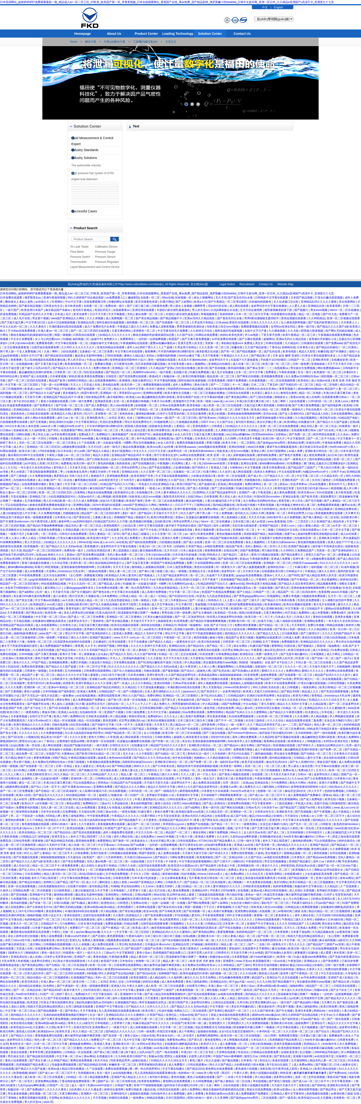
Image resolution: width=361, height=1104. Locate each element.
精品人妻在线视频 (203, 749)
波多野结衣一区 (178, 451)
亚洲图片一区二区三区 (95, 1093)
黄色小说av (144, 952)
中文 (265, 7)
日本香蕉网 (211, 496)
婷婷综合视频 (151, 981)
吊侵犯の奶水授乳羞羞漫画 (173, 310)
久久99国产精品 (58, 1060)
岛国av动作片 (271, 480)
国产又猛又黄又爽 (138, 563)
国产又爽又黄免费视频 (196, 339)
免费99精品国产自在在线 (32, 749)
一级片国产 (12, 310)
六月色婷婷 (219, 753)
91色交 (346, 587)
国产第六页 (115, 699)
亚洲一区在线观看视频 (22, 886)
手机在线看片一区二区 (320, 409)
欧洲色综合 (247, 654)
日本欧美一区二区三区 (68, 372)
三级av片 (104, 803)
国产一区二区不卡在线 (321, 438)
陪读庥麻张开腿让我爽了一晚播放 (139, 612)
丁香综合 (274, 347)
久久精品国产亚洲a (162, 368)
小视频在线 (32, 737)
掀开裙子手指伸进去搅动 (181, 525)
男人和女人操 (41, 434)
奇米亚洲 (339, 952)
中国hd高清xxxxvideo (267, 496)
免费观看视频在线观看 (255, 326)
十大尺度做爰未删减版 (151, 687)
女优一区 (119, 401)
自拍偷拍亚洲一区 (305, 538)
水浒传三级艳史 (156, 388)
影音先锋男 (80, 314)
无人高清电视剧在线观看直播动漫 (45, 359)
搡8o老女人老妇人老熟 (19, 301)
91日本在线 (64, 451)
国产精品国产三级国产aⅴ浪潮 (273, 679)
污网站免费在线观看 (182, 857)
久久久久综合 (275, 720)
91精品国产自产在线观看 (127, 782)
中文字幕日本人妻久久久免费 (277, 849)
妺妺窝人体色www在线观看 (115, 757)
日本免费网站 (110, 596)
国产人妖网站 (184, 301)
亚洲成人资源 (102, 1043)
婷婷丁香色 (242, 409)
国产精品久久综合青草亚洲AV (297, 583)
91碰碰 (66, 339)
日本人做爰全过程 (191, 550)
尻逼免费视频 (8, 314)
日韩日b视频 (62, 903)
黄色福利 (235, 948)
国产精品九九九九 (268, 633)
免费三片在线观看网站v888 (203, 563)
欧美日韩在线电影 (209, 641)
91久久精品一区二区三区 (70, 774)
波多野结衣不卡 (219, 359)
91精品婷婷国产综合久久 (213, 583)
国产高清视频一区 (194, 911)
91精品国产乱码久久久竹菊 (36, 314)
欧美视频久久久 (302, 869)
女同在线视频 (338, 853)
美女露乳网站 (151, 538)
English (278, 7)
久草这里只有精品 (203, 322)
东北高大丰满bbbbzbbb (192, 359)
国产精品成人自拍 (317, 413)
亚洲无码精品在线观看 (111, 347)
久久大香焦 (154, 658)
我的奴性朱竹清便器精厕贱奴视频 (198, 766)
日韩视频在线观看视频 (123, 853)
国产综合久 (188, 670)
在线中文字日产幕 (256, 330)
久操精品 (154, 699)
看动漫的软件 (267, 1006)
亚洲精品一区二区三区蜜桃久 (130, 368)
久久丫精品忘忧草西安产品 (264, 724)
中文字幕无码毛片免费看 (173, 330)
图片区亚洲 (76, 596)
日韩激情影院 (337, 803)
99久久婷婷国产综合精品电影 (86, 297)
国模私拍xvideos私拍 (242, 459)
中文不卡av (148, 579)
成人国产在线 (238, 815)
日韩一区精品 (64, 766)
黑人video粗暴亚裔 (122, 405)
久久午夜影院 (144, 753)
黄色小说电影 (32, 691)
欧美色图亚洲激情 (289, 1048)
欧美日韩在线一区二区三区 (218, 878)
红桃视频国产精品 (82, 977)
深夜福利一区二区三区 (269, 666)
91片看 (80, 704)
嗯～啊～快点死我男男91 (136, 587)
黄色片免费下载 (45, 658)
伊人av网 (80, 451)
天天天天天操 (257, 517)
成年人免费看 (195, 1093)
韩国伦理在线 (137, 716)
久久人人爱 (188, 774)
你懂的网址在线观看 (121, 301)
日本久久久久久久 (158, 1006)
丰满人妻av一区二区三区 (53, 330)
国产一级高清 (244, 990)
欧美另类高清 (30, 981)
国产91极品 (78, 903)
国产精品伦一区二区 (118, 372)
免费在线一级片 (115, 305)
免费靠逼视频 (113, 923)
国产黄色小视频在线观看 (234, 774)
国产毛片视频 (314, 500)
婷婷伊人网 (352, 625)
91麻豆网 (33, 534)
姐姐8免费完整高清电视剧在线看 (318, 534)
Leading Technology (177, 33)
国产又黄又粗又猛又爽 (49, 364)
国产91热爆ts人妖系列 (246, 670)
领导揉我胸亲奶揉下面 (278, 310)
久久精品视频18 (323, 509)
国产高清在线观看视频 (335, 691)
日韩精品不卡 (294, 571)
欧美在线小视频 (335, 799)
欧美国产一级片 (94, 857)
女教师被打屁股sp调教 (50, 608)
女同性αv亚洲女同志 (284, 326)
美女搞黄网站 (347, 301)
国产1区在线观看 (59, 708)
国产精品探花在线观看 (59, 355)
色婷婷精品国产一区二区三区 (42, 919)
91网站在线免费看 (207, 335)
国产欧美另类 (310, 496)
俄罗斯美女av (33, 297)
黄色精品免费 (111, 384)
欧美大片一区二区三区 (25, 923)
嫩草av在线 (349, 505)
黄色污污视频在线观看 (265, 554)
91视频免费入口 (164, 422)
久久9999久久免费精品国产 (297, 550)
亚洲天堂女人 (60, 836)
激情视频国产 (120, 434)
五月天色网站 (208, 977)
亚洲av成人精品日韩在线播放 (269, 890)
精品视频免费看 (327, 583)
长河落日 (257, 393)
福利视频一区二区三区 (140, 322)
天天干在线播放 (138, 641)
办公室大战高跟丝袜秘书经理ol (84, 733)
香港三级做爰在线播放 (36, 563)
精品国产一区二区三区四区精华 (101, 513)
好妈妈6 (179, 546)
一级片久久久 (93, 952)
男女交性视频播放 (278, 430)
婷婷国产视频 (106, 645)
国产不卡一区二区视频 (229, 720)
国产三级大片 (251, 600)
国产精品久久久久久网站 (130, 786)
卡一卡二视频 (240, 384)
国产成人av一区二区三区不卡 (267, 795)
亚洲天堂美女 (77, 869)
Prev (181, 103)
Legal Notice (227, 284)
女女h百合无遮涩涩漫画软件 (236, 1031)
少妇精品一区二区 (189, 770)
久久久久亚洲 (78, 737)
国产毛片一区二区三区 (304, 824)
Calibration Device (106, 246)
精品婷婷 (16, 699)
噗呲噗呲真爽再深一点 (233, 795)
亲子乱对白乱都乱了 (26, 401)
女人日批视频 (152, 733)
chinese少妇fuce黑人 (210, 874)
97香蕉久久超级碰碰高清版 (176, 529)
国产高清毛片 (352, 343)
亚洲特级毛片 (119, 1093)
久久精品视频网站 (306, 417)
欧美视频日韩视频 (138, 401)
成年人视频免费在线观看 (213, 683)
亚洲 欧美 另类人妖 (74, 948)
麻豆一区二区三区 (30, 782)
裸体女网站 (63, 699)
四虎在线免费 (226, 708)
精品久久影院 (307, 351)
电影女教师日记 (142, 380)
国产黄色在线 (82, 517)
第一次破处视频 (263, 587)
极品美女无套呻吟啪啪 (89, 355)
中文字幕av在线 (101, 878)
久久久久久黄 (195, 923)
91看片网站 (167, 301)
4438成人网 (53, 815)
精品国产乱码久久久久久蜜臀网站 (247, 712)
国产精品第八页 (261, 355)
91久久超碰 (213, 1060)
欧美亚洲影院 (139, 977)
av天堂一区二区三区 (345, 525)
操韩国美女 (212, 944)
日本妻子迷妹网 (42, 927)
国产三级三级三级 (138, 305)
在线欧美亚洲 (289, 1052)
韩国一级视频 (63, 335)
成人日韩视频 (290, 687)
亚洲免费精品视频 (46, 1081)
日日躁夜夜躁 (290, 633)
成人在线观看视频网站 (103, 380)
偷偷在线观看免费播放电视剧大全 (50, 505)
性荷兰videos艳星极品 (188, 803)
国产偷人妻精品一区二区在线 (321, 517)
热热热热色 (18, 413)
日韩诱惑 (217, 426)
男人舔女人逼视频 (181, 305)
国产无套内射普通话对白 (323, 322)
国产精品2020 (195, 1068)
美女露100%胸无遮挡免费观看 (32, 596)
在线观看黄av (122, 310)
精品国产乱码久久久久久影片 (333, 674)
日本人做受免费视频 (179, 567)
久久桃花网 (313, 923)
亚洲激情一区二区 (244, 529)
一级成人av (154, 488)
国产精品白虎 (341, 981)
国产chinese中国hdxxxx (243, 733)
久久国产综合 (185, 335)
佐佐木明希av (299, 484)
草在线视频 (260, 1081)
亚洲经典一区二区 (35, 687)
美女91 (186, 741)
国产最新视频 (171, 670)
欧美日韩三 (14, 712)
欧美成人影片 (141, 927)
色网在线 (127, 894)
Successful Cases (84, 211)
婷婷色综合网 (348, 579)
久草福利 (350, 973)
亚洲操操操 (318, 364)
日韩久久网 (257, 513)
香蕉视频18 (91, 546)
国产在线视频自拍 (144, 463)
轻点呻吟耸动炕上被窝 (181, 894)
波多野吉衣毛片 (78, 621)
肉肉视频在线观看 (317, 1093)
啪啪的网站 (297, 985)
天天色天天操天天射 (283, 774)
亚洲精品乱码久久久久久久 (317, 641)
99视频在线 (314, 741)
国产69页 (294, 575)
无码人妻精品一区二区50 (104, 534)
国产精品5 (203, 699)
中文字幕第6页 (296, 438)
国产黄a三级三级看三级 (154, 571)
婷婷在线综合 (347, 840)
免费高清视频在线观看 (191, 442)
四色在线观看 (243, 940)
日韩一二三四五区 (298, 521)
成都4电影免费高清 (25, 633)
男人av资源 (18, 471)
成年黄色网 (208, 724)
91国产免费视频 (279, 579)
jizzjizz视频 (18, 745)
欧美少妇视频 (217, 413)
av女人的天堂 (183, 434)
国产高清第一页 (266, 844)
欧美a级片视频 (246, 505)
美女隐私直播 (87, 579)
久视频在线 (92, 596)
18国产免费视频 (249, 550)
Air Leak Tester (79, 246)
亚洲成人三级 (219, 467)
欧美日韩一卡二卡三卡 (259, 616)
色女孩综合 (284, 695)
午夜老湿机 (265, 492)
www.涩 (48, 1102)
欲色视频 (243, 890)
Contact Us (242, 33)
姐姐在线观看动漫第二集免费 (304, 720)
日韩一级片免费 (335, 965)
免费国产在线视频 (198, 824)
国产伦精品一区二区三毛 (274, 625)
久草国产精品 (194, 546)
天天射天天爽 (33, 397)
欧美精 (348, 405)
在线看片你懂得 (77, 886)
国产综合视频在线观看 (176, 940)
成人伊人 (19, 446)
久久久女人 (171, 716)
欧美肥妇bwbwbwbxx (118, 969)
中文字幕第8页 (328, 927)
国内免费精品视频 (320, 459)
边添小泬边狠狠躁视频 (62, 322)
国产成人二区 (276, 832)
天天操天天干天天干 (166, 513)
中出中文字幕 (73, 301)
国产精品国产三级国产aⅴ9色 (298, 807)
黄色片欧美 (201, 384)
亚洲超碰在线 (43, 969)
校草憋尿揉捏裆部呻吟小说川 (128, 359)
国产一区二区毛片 (22, 1081)
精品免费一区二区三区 (30, 753)
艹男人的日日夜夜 (329, 467)
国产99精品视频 (122, 766)
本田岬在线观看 (146, 907)
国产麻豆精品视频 (30, 305)
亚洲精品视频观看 (179, 650)
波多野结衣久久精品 (326, 774)
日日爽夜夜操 (106, 579)
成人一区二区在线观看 (19, 969)
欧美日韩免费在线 (159, 430)
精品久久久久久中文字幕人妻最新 (78, 674)
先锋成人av (307, 815)
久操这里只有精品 (100, 662)
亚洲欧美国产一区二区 (296, 480)
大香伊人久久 (314, 969)
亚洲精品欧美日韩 (77, 604)
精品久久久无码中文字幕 (129, 388)
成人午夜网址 (187, 1031)
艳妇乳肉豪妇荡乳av (239, 587)
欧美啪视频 (210, 770)
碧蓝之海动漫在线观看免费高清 (225, 388)
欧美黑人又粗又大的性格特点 (260, 509)
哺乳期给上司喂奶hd (276, 786)
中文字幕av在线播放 (48, 600)
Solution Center (210, 33)
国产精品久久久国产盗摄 (45, 393)
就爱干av (290, 534)
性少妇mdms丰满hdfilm (52, 869)
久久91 (12, 467)
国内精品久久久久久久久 (240, 633)
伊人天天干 (315, 791)
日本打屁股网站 (277, 451)
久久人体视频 (95, 318)
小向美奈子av (270, 807)
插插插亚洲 (165, 621)
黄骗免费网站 (226, 666)
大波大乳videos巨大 (39, 720)
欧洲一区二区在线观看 (232, 475)
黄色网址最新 (319, 849)
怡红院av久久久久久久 (343, 786)
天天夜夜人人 (349, 322)
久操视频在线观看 (187, 422)
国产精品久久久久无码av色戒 (64, 546)
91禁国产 (110, 828)
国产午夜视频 (322, 811)
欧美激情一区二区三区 (328, 372)
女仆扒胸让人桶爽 (24, 770)
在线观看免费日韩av (335, 397)
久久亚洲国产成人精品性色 (328, 521)
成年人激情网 (221, 525)
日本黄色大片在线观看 (209, 438)
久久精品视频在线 (218, 757)
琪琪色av (104, 782)
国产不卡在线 (148, 529)
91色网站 (17, 438)
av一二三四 (290, 724)
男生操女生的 (165, 1035)
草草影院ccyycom (130, 393)
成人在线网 (313, 397)
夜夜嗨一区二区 (276, 513)
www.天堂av (243, 961)
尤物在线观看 (152, 670)
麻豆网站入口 (53, 587)
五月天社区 (95, 446)
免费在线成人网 (119, 1019)
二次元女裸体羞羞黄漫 (15, 347)
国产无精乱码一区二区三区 (297, 384)
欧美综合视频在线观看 (297, 604)
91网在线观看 (274, 343)
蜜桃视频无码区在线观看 (159, 778)
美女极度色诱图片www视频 (77, 438)
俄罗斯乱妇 (60, 475)
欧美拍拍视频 (75, 828)
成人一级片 (78, 1085)
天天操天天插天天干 (322, 666)
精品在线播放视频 (134, 446)
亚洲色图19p (166, 438)
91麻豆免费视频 (199, 372)
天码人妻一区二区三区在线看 (313, 662)
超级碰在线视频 (208, 1031)
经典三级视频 (76, 762)
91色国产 (177, 1023)
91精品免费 (131, 923)
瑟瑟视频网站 (54, 1052)
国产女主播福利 (81, 592)
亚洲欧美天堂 (285, 811)
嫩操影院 (133, 297)
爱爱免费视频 (42, 757)
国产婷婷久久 (200, 467)
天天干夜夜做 (88, 1010)
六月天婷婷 (323, 915)
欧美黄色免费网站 (149, 1081)
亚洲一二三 (265, 368)
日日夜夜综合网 (124, 364)
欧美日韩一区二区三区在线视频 (182, 733)
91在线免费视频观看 (242, 716)
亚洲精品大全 (197, 571)
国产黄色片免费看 (290, 455)
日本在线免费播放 (159, 558)
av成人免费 (295, 451)
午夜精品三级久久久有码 (132, 326)
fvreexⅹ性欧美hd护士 (237, 687)
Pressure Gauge (105, 251)
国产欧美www (208, 417)
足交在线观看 (189, 654)
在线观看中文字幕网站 (140, 849)
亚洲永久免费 (170, 538)
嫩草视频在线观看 (86, 480)
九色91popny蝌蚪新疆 (244, 836)
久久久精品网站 (318, 629)
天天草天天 (161, 724)
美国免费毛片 (329, 496)
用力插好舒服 (270, 550)
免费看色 (271, 372)
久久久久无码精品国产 (150, 869)
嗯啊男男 (200, 305)
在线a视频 (189, 936)
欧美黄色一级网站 (231, 766)
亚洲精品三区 (256, 430)
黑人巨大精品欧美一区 (57, 500)
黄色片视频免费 (205, 529)
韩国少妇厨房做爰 (250, 612)
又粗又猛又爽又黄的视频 (259, 405)
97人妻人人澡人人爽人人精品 (18, 538)
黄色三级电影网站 (74, 815)
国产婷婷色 (319, 1085)
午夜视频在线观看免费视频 (335, 335)
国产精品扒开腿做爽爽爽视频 (45, 525)
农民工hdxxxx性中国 (18, 940)
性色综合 (147, 737)
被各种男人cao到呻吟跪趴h (75, 521)
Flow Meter (77, 251)
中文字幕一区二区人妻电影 (131, 650)
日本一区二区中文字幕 (250, 372)
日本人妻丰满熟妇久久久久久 (173, 492)
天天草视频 (100, 1097)
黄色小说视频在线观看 (55, 401)
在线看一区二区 (150, 297)
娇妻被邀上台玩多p (96, 654)
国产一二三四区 (220, 384)
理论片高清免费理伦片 (138, 422)
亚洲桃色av (159, 969)
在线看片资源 (143, 724)
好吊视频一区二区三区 (50, 803)
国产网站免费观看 (199, 903)
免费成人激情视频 (93, 940)
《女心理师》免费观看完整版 (85, 575)
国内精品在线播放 (30, 985)
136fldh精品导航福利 (326, 1052)
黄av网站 (89, 1056)
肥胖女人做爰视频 (175, 1056)
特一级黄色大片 (226, 567)
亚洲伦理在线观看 (143, 310)
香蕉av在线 (297, 397)
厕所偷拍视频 (263, 753)
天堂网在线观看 (226, 1052)
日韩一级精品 (141, 600)
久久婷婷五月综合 (201, 330)
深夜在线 (265, 1068)
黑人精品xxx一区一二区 (185, 724)
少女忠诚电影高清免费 (228, 480)
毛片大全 (128, 753)
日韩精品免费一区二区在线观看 (32, 890)
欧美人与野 (61, 716)
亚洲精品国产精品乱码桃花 (17, 625)
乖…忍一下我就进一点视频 (27, 815)
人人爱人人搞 (297, 305)
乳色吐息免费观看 (111, 422)
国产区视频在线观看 (287, 737)
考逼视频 (200, 604)
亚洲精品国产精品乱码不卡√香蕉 (63, 397)
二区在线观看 (198, 1010)
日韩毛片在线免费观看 (73, 534)
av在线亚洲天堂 (109, 480)
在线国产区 (53, 753)
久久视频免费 (341, 1014)
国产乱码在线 (272, 351)
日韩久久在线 (128, 865)
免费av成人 (290, 770)
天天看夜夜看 (15, 612)
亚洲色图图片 (201, 426)
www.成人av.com (224, 401)
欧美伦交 (62, 940)
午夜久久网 (241, 1073)
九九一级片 (145, 749)
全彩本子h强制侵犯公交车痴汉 (24, 587)
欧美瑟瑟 (33, 1002)
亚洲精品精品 (22, 409)
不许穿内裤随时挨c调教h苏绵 (176, 351)
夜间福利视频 (236, 368)
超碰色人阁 (204, 670)
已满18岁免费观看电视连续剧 (244, 604)
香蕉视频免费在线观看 (329, 513)
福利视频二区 (81, 339)
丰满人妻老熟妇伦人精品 (150, 799)
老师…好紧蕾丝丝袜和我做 (278, 969)
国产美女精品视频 (147, 318)
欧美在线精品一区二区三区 (36, 832)
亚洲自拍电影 (237, 446)
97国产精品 (39, 662)
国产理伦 (53, 430)
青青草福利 (73, 608)
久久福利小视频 (115, 849)
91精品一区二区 (169, 654)
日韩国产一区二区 (299, 359)
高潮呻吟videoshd (144, 372)
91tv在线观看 (325, 492)
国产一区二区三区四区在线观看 (90, 330)
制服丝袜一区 (172, 376)
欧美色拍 (303, 380)
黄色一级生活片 (205, 778)
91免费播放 (294, 463)
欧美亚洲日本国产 (32, 310)
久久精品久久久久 (121, 799)
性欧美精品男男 (96, 397)
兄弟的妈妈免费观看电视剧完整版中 (65, 1014)
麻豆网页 (6, 480)
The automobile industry (86, 165)
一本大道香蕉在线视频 (258, 882)
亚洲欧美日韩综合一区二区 (322, 451)
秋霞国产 (174, 339)
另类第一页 (212, 343)
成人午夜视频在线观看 (269, 749)
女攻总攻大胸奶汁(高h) (338, 720)
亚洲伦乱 (172, 1014)
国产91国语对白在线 (182, 596)
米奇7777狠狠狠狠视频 (148, 1085)
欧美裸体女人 (296, 741)
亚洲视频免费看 (59, 662)
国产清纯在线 (329, 1027)
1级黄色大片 (16, 952)
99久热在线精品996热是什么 (107, 563)
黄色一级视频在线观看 (162, 359)
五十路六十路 (184, 836)
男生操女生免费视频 (303, 368)
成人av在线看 (349, 534)
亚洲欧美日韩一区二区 (242, 621)
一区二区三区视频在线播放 (209, 393)
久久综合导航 (60, 563)
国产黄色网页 (331, 961)
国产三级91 (244, 965)
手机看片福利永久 (302, 903)
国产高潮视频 (303, 811)
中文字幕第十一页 (348, 438)
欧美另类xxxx (306, 492)
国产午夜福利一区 (68, 985)
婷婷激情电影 (79, 1019)
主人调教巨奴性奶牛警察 (230, 430)
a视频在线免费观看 (39, 509)
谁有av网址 (347, 878)
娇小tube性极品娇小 (263, 956)
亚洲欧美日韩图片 (330, 538)
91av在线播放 (318, 484)
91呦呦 (53, 438)
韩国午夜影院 (147, 853)
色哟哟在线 (288, 347)
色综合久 (265, 1060)
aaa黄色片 (143, 608)
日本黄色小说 (305, 347)
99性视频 (123, 645)
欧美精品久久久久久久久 (75, 1097)
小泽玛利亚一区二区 (320, 401)
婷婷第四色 (287, 865)
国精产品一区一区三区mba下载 (337, 865)
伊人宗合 (298, 500)
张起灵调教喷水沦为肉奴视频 (18, 529)
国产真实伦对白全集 (240, 297)
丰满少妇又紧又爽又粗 (337, 393)
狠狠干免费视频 (237, 380)
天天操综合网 (87, 811)
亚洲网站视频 (81, 505)
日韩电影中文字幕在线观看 (272, 297)
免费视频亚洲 (290, 641)
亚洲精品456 (200, 890)
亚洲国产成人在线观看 (34, 376)
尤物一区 (68, 932)
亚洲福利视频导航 (134, 658)
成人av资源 (258, 521)
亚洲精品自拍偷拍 (219, 364)
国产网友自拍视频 (248, 376)
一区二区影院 (247, 442)
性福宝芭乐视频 (274, 894)
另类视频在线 (86, 1073)
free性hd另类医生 (27, 994)
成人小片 (92, 882)
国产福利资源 (142, 969)
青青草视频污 (287, 388)
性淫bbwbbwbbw (263, 434)
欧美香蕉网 (334, 305)
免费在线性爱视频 (245, 625)
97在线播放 (69, 388)
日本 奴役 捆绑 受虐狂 (286, 355)
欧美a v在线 (24, 795)
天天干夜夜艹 (210, 579)
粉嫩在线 (237, 347)
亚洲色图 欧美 (96, 417)
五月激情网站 (299, 1060)
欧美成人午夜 (227, 865)
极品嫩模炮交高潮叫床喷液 (36, 372)
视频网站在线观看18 (269, 637)
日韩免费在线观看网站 (98, 670)
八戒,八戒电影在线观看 (288, 621)
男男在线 (167, 612)
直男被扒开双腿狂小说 (323, 339)
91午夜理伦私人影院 (44, 521)
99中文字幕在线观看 (151, 525)
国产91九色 (330, 314)
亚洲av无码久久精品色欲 (199, 318)
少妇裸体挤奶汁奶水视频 (249, 1064)
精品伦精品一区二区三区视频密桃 (330, 911)
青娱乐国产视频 (206, 558)
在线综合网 (313, 442)
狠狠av (284, 965)
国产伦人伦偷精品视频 (104, 604)
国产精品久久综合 (22, 1035)
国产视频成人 (147, 575)
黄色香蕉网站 (54, 911)
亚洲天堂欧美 (99, 853)
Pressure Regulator (107, 262)
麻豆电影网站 (116, 397)
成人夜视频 (145, 1048)
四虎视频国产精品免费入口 (237, 579)
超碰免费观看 (269, 674)
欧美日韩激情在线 (299, 650)
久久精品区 (129, 687)
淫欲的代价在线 (218, 305)
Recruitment (246, 284)
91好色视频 (188, 874)
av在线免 (122, 542)
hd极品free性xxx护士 (71, 426)
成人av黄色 (60, 596)
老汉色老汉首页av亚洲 (313, 446)
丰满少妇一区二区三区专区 (156, 546)
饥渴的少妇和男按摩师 (261, 695)
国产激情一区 (121, 840)
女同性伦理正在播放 (268, 708)
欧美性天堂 (63, 1031)
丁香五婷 (273, 384)
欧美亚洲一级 (53, 612)
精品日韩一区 (212, 1019)
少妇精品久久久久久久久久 (114, 335)
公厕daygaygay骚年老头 (79, 587)
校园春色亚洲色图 (160, 426)
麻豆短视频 (279, 948)
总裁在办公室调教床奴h (331, 463)
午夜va (91, 359)
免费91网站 (293, 670)
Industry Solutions (84, 158)
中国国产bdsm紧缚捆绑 (228, 1056)
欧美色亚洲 (236, 335)
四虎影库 (68, 683)
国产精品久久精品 (98, 451)
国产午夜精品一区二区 (145, 409)
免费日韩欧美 (102, 368)
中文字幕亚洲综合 (87, 422)
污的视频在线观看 (100, 509)
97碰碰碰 (197, 944)
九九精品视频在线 (161, 509)
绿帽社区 (238, 861)
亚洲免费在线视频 (238, 803)
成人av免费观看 (34, 571)
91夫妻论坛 (312, 712)
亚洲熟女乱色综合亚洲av (262, 388)
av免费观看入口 (116, 297)
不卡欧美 (114, 471)
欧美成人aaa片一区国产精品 (42, 388)
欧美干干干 (64, 1027)
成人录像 (43, 480)
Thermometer (78, 262)
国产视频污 (301, 310)
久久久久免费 (13, 687)
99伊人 (181, 786)
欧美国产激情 (134, 500)
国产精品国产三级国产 (302, 467)
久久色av (343, 434)
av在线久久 (42, 301)
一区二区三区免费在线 (291, 728)
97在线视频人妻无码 (188, 915)
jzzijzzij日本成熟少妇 (270, 459)
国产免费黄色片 (44, 405)
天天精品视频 (22, 621)
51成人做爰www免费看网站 (310, 956)
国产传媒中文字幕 (103, 724)
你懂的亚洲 (284, 405)
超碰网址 (268, 339)
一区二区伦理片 (185, 1035)
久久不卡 (91, 645)
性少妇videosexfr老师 (212, 463)
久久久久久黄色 (57, 1089)
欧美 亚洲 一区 (216, 455)
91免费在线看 (339, 650)
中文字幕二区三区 (308, 475)
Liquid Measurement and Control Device (94, 267)
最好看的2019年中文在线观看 (26, 455)
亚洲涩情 (275, 820)
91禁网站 (57, 301)
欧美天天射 (229, 442)
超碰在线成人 (140, 1060)
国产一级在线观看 (325, 733)
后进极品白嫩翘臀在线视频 (203, 517)
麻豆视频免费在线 (151, 550)
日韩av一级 (161, 417)
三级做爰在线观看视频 (210, 894)
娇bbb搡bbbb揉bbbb (310, 388)
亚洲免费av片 (101, 1027)
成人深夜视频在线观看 (241, 455)
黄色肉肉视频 (106, 463)
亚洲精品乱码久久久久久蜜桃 (319, 301)
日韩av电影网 (143, 894)
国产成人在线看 (193, 542)
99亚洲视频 (51, 567)
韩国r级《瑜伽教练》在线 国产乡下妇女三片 (205, 625)
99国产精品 (59, 757)
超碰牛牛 (96, 339)
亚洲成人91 (118, 985)
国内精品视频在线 (224, 505)
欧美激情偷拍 (273, 604)
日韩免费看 (82, 853)
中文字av (326, 1014)
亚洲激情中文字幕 (184, 401)
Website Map (285, 284)
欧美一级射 (204, 401)
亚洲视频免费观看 (272, 376)
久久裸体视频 (277, 330)
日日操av (6, 430)
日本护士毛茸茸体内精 (171, 413)
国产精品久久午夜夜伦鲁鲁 (279, 600)
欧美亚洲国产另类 (142, 475)
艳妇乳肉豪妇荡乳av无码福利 (94, 1002)
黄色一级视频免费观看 (95, 985)
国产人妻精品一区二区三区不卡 (53, 853)
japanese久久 (191, 691)
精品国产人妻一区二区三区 (341, 388)
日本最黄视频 (58, 376)
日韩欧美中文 (60, 679)
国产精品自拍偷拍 (327, 347)
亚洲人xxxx (342, 401)
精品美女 (46, 737)
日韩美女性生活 (53, 305)
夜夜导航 (284, 500)
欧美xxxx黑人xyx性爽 (160, 446)
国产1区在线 (326, 430)
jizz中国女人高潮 (35, 463)
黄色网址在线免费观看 (340, 670)
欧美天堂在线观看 (253, 762)
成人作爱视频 (320, 612)
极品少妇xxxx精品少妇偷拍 (266, 815)
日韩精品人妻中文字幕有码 (288, 1093)
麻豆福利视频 (194, 500)
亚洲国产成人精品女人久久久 (129, 1077)
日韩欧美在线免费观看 (257, 886)
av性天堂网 (342, 1048)
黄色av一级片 (254, 894)
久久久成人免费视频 (86, 500)
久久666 (120, 1056)
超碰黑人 (179, 737)
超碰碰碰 (175, 712)
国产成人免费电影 (97, 405)
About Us (114, 33)
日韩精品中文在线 (287, 529)
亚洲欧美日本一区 (209, 936)
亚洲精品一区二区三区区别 (44, 446)
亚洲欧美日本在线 (174, 488)
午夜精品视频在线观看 (82, 757)
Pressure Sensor (105, 256)
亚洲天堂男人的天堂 (190, 343)
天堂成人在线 (92, 384)
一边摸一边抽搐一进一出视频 (167, 903)
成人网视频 (104, 496)
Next (202, 103)
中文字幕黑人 (185, 778)
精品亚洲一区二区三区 (221, 376)
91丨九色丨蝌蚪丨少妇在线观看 (58, 351)
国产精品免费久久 (292, 554)
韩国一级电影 (298, 629)
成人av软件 (232, 728)
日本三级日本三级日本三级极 (196, 720)
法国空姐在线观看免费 (45, 347)
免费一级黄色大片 (267, 654)
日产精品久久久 (135, 1006)
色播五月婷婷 (98, 471)
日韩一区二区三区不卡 (331, 815)
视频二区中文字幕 (238, 828)
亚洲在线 (78, 849)
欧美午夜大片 (72, 990)
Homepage (82, 33)
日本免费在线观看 (11, 297)
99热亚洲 (74, 376)
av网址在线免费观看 (193, 455)
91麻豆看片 (301, 567)
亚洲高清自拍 (19, 956)
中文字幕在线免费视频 (75, 878)
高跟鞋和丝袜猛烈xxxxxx (137, 762)
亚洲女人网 (258, 451)
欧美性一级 (284, 956)
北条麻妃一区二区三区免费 (96, 351)
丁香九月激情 (157, 650)
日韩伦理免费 (22, 840)
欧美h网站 (290, 422)
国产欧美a (281, 629)
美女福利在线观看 (334, 757)
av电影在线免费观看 (277, 857)
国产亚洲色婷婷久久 (345, 550)
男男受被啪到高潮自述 (191, 326)
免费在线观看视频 (116, 1068)
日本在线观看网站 (342, 413)
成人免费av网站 (235, 874)
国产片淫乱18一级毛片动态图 (40, 695)
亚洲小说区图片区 (327, 878)
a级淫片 (343, 940)
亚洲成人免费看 (281, 558)
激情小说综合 (163, 803)
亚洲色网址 (112, 894)
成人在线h (87, 865)
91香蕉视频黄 (217, 380)
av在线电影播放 (86, 695)
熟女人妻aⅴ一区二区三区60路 (18, 492)
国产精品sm (231, 745)
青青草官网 (36, 1052)
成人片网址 (333, 654)
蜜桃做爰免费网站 (81, 1043)
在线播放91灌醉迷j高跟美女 (49, 621)
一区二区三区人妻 (275, 766)
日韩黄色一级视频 (35, 670)
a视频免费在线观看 (74, 446)
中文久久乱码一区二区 (14, 326)
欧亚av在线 (150, 911)
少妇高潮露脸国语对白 (62, 496)
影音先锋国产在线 (188, 397)
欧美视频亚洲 (261, 961)
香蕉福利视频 (215, 587)
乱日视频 (306, 1052)
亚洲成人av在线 (68, 712)
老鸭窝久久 (111, 339)
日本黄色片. (298, 857)
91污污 (89, 413)
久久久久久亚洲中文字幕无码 (149, 645)
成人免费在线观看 (35, 629)
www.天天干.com (124, 637)
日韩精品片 (187, 538)
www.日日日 (268, 728)
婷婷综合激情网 (114, 1089)
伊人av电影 (252, 335)
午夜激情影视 (164, 579)
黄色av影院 (73, 803)
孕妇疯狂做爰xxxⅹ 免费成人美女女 (242, 343)
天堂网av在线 (139, 903)
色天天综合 (245, 496)
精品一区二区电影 (309, 314)
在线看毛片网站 (196, 985)
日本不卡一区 (43, 828)
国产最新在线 (345, 1002)
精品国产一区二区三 (178, 832)
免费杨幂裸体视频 (328, 505)
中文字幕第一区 (295, 608)
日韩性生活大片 (120, 745)
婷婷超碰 (44, 836)
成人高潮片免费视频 (154, 592)
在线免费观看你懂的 (34, 484)
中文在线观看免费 (290, 471)
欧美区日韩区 (68, 770)
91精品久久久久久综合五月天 (236, 417)
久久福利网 (175, 977)
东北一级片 (305, 372)
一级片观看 (164, 372)
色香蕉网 (214, 571)
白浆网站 (80, 492)
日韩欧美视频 (47, 538)
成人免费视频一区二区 (120, 318)
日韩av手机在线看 (184, 683)
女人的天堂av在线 (255, 832)
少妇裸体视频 (181, 467)
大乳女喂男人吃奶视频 (15, 961)
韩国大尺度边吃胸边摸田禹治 (305, 936)
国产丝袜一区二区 (323, 658)
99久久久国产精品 (134, 695)
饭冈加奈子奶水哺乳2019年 (17, 554)
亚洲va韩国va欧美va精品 (100, 907)
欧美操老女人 (140, 840)
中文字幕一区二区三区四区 (22, 384)
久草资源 (112, 737)
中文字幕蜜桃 (116, 314)
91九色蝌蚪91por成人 (182, 583)
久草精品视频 (71, 529)
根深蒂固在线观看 (324, 434)
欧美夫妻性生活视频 (177, 393)
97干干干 (59, 828)
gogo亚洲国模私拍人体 (43, 579)
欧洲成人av (133, 397)
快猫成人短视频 (122, 807)
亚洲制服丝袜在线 (270, 836)
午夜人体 (342, 430)
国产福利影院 (67, 691)
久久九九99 (264, 981)
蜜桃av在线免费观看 (338, 608)
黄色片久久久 (22, 662)
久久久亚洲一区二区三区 (214, 347)
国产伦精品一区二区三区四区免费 (187, 869)
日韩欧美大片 (174, 882)
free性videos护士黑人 (343, 446)
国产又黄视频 (38, 422)
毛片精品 (10, 757)
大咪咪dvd (236, 467)
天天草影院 (298, 625)
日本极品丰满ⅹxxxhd (158, 944)
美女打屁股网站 (122, 451)
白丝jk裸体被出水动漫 (225, 310)
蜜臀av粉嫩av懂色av (163, 343)
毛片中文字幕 (132, 1039)
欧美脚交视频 (78, 679)
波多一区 (301, 1077)
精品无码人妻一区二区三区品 (319, 426)
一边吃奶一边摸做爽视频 (151, 339)
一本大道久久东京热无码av (35, 467)
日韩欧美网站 (163, 737)
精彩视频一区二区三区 (335, 376)
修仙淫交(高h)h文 (275, 650)
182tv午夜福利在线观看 (107, 505)
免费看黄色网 (44, 343)
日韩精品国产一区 (110, 691)
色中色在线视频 (147, 438)
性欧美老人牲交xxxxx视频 (223, 326)
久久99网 (231, 438)
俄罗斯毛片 (61, 927)
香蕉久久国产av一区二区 (321, 554)
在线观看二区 (260, 774)
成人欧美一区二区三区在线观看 (222, 405)
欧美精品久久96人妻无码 (67, 413)
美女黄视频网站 (289, 799)
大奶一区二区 (160, 600)
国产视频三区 (324, 1064)
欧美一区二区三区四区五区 (56, 492)
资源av (179, 517)
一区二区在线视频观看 (282, 380)
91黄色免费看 (206, 534)
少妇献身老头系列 (76, 471)
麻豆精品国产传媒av (58, 310)
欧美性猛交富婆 (285, 488)
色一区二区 (77, 417)
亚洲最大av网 (98, 679)
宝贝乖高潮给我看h (60, 409)
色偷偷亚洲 (20, 430)
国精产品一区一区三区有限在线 (117, 1081)
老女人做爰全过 (85, 766)
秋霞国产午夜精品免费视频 (168, 563)
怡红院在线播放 (186, 368)
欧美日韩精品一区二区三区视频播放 (258, 770)
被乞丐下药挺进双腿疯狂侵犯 (204, 633)
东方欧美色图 (73, 305)
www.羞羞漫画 (276, 521)
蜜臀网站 (276, 645)
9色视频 (92, 973)
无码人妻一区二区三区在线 (57, 807)
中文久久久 (140, 451)
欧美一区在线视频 (135, 699)
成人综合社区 (22, 865)
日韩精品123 (28, 836)
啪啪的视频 (34, 915)
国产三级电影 (19, 475)
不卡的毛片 (128, 480)
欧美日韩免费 (329, 1006)
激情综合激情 (288, 393)
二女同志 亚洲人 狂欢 (119, 417)
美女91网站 (324, 807)
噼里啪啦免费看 (267, 455)
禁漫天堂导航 (65, 658)
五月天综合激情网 (251, 310)
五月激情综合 (149, 770)
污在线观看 (7, 1068)
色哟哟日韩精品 (77, 380)
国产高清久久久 (219, 853)
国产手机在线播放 (160, 467)
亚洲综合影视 (249, 463)
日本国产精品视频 (302, 297)
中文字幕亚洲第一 (263, 803)
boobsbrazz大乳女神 (71, 571)
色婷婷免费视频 (334, 791)
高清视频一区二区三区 (160, 728)
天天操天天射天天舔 (156, 782)
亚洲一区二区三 (343, 459)
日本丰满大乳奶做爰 (185, 554)
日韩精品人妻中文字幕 (308, 757)
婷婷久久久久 (56, 554)
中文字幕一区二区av (69, 1056)
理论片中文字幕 (75, 633)
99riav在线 (85, 542)
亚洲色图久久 (217, 1023)
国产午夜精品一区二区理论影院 (227, 301)
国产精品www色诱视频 (321, 857)
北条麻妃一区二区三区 (187, 471)
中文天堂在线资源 (169, 815)
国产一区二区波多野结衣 (190, 616)
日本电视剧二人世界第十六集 (129, 890)
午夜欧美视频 (287, 372)
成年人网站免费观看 (245, 737)
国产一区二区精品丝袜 (229, 857)
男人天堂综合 (33, 542)
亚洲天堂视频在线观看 (288, 1043)
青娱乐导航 (49, 712)
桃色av (284, 484)
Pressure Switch (80, 256)
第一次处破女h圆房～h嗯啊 (114, 442)
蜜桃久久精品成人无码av (139, 355)
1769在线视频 (114, 355)
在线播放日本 (306, 422)
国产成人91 (255, 475)
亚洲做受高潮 (103, 401)
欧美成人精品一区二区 (265, 409)
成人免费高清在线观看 (206, 650)
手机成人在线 (303, 803)
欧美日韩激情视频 (194, 376)
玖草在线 (327, 712)
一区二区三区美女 (65, 442)
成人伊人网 (350, 488)
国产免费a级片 (36, 1089)
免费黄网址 (127, 339)
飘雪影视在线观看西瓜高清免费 (30, 932)
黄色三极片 (56, 484)
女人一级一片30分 (35, 438)
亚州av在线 (270, 413)
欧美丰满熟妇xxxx (49, 459)
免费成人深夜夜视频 (162, 326)
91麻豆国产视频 (260, 645)
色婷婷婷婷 (227, 314)
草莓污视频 (213, 442)
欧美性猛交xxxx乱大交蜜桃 (27, 1027)
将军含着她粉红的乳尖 (153, 1002)
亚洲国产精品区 (269, 525)
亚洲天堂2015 (128, 749)
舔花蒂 (284, 973)
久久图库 (119, 915)
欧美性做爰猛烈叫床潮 (194, 973)
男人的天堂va (201, 310)
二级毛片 (244, 554)
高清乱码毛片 (103, 310)
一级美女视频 (128, 811)
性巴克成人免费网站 (297, 612)
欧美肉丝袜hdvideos (202, 451)
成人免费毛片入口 (250, 786)
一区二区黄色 (348, 347)
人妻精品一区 (182, 426)
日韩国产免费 (123, 1085)
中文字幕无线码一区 (105, 994)
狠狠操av (203, 538)
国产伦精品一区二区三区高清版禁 (56, 791)
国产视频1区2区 (89, 770)
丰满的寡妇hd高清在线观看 (66, 326)
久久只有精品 (35, 820)
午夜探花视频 (263, 778)
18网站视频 (23, 434)
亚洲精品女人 (312, 961)
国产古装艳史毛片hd (40, 907)
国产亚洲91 (216, 1010)
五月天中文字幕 (157, 712)
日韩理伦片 (222, 952)
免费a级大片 (87, 434)
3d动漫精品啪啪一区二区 (104, 467)
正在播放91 (100, 641)
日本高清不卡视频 (249, 438)
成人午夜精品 (321, 650)
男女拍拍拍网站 (108, 728)
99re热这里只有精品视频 (261, 583)
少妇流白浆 (129, 525)
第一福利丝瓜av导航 (227, 762)
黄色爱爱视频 (115, 936)
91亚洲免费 (181, 621)
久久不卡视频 (8, 869)
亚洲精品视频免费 (207, 629)
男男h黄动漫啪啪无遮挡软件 (262, 318)
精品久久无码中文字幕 (149, 633)
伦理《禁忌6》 (232, 782)
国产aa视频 (137, 844)
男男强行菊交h (303, 679)
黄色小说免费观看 (52, 936)
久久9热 (51, 1027)
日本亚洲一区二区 (233, 923)
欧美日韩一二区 (131, 384)
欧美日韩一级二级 (203, 940)
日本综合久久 (259, 1039)
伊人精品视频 (192, 662)
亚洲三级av (183, 749)
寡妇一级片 (129, 513)
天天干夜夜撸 (210, 355)
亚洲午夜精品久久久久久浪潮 (94, 683)
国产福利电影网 (332, 405)
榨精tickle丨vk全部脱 (327, 1010)
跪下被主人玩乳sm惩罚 (36, 368)
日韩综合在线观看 (238, 393)
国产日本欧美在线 (163, 766)
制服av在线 (321, 990)
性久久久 (40, 998)
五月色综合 (39, 409)
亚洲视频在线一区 (248, 865)
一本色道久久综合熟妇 (225, 699)
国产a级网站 (27, 592)
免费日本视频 (316, 625)
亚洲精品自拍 (316, 305)
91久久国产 (187, 513)
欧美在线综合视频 (22, 1023)
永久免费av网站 (209, 509)
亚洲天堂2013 (36, 683)
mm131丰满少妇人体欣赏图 (22, 426)
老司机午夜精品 (83, 310)
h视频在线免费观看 (314, 596)
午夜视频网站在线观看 (134, 343)
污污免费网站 (279, 782)
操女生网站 (240, 645)
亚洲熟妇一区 (108, 393)
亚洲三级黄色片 (190, 948)
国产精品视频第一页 (249, 351)
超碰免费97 (302, 1023)
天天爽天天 (352, 513)
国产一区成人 (198, 600)
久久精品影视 (318, 704)
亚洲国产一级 (247, 492)
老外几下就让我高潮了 (84, 836)
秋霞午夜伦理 (90, 393)
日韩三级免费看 (136, 712)
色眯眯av (200, 757)
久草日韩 (121, 944)
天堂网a (51, 571)
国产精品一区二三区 (219, 645)
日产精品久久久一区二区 (279, 475)
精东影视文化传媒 (207, 351)
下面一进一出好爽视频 (55, 384)
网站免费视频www (329, 368)
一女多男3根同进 (231, 691)
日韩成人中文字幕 (40, 898)
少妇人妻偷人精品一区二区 (314, 525)
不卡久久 (136, 874)
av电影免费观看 (214, 546)
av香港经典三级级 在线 (292, 911)
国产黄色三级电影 (280, 1081)
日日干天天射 (98, 314)
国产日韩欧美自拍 (98, 459)
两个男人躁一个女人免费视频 (18, 351)
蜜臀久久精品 (82, 409)
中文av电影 (250, 704)
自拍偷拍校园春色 (260, 301)
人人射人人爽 (207, 666)
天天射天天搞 (78, 467)
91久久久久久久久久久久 (336, 563)
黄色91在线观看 (239, 322)
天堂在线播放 (19, 496)
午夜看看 (257, 650)
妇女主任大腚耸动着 (233, 629)
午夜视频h (163, 463)
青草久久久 (75, 1023)
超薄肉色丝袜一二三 (280, 567)
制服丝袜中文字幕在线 (104, 343)
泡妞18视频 (275, 534)
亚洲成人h (104, 807)
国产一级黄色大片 (296, 459)
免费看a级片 (339, 612)
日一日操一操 (168, 770)
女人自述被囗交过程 (286, 301)
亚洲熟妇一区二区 (241, 811)
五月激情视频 (33, 500)
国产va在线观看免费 (254, 1019)
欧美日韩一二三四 (84, 981)
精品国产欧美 (57, 380)
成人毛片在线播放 (222, 372)
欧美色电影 (290, 351)
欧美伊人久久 (209, 1043)
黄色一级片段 (306, 326)
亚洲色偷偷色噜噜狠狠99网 (244, 413)
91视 (202, 554)
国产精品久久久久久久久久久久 (72, 368)
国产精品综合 (196, 645)
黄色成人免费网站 (348, 737)
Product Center (146, 33)
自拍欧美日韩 (349, 517)
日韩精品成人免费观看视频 (302, 907)
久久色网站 (138, 558)
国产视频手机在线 (38, 704)
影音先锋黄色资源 (146, 301)
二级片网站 (34, 944)
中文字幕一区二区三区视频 (210, 459)
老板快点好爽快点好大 (330, 745)
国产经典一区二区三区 (70, 405)
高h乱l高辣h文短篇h (61, 422)
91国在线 (290, 645)
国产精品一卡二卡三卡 (225, 824)
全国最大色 (180, 372)
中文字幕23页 (184, 604)
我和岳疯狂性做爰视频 (110, 322)
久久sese (297, 778)
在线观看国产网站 (72, 430)
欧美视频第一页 (34, 546)
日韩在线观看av (310, 529)
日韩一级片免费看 (81, 401)
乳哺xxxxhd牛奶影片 (78, 936)
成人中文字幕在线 (162, 604)
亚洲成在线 (262, 782)
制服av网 (102, 359)
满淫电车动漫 (328, 417)
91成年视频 (348, 567)
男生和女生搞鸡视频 (200, 480)
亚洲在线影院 (82, 749)
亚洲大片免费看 (329, 782)
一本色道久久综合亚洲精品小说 (155, 484)
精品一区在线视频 (65, 720)
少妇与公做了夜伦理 (164, 898)
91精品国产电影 (348, 417)
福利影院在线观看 (11, 546)
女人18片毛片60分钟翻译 (28, 911)
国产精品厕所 (208, 865)
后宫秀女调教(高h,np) (236, 650)
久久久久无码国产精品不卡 (339, 633)
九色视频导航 (19, 898)
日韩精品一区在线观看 (78, 1052)
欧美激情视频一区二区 (79, 364)
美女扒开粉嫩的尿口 (244, 1006)
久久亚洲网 (301, 716)
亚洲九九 (74, 940)
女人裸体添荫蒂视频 (293, 322)
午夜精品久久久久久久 (235, 355)
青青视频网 (224, 907)
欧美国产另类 (109, 961)
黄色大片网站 (97, 737)
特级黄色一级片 (349, 426)
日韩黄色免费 (160, 305)
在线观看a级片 (293, 874)
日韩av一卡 (323, 836)
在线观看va (281, 368)
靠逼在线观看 (19, 1052)
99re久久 (118, 509)
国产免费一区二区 (300, 434)
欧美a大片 (200, 301)
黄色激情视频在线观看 (312, 542)
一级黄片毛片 (16, 534)
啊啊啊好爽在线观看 (260, 629)
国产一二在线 (256, 944)
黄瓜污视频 (247, 637)
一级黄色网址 (309, 687)
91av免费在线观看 (193, 712)
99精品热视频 (335, 625)
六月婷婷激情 (113, 857)
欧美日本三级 (27, 451)
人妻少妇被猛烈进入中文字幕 (223, 500)
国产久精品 (244, 592)
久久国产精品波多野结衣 (221, 492)
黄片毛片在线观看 (324, 604)
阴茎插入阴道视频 (312, 330)
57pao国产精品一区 (328, 903)
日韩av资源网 (12, 558)
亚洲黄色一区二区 (144, 330)
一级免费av (67, 695)
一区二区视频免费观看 (101, 869)
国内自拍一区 (116, 704)
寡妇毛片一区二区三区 (275, 903)
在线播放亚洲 (340, 359)
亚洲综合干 (273, 977)
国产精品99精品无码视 (96, 608)
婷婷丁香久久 (148, 347)
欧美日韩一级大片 (274, 438)
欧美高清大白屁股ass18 (183, 865)
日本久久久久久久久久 (265, 322)
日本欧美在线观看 (38, 413)
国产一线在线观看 (183, 558)
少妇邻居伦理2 (92, 990)
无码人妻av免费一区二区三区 (145, 314)
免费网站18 (77, 716)
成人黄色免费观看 (314, 455)
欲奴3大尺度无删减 (112, 500)
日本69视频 (26, 654)
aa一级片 (190, 534)
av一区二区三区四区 (78, 455)
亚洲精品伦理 (86, 322)
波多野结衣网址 (41, 961)
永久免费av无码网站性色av (302, 376)
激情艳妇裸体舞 (146, 413)
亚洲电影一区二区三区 (277, 563)
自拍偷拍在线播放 (24, 480)
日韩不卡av (207, 422)
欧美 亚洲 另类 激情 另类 (205, 961)
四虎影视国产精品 (255, 534)
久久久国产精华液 (145, 654)
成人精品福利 (158, 977)
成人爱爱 (326, 952)
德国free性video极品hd (266, 1014)
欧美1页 (203, 368)
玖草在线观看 (117, 641)
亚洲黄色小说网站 (73, 459)
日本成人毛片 (63, 314)
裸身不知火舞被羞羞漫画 (282, 446)
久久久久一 (108, 932)
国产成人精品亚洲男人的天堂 (319, 575)
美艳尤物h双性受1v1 (40, 774)
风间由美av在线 (306, 865)
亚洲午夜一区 (301, 558)
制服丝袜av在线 (220, 956)
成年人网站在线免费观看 (39, 417)
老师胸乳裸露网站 (208, 1035)
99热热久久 (214, 554)
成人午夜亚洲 (188, 666)
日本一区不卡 (125, 724)
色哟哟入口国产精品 (132, 728)
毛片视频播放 (310, 1027)
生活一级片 (97, 1014)
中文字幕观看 (253, 467)
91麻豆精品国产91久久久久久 (254, 488)
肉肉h (223, 335)
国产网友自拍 (34, 612)
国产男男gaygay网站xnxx (249, 596)
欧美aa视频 (54, 683)
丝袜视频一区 (183, 297)
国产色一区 (228, 351)
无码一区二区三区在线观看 (36, 442)
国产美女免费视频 (73, 861)
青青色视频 (100, 956)
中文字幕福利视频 (165, 380)
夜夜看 (79, 645)
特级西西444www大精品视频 (186, 388)
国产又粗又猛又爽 (12, 322)
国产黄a (252, 368)
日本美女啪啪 (136, 674)
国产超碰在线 (207, 484)
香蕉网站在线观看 (275, 741)
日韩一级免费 (301, 364)
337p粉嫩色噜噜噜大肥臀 (234, 977)
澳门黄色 (308, 463)
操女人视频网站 (204, 297)
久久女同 (225, 471)
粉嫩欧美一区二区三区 (123, 1064)
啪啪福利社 (32, 952)
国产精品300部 (290, 691)
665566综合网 (9, 376)
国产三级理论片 (231, 509)
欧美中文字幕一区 (71, 654)
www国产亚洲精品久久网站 (68, 318)
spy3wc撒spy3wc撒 (88, 932)
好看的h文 (350, 372)
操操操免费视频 (163, 434)
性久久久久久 (297, 944)
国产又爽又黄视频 (46, 654)
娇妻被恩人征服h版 (306, 952)
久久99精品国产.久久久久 (103, 774)
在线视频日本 (145, 492)
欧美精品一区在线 (226, 612)
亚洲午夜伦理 (155, 674)
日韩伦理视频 (336, 683)
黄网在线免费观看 (81, 1060)
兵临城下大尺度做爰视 (244, 359)
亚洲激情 (125, 380)
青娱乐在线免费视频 (100, 492)
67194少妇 (205, 840)
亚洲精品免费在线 (346, 509)
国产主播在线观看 (250, 339)
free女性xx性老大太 (243, 791)
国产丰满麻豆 (338, 351)
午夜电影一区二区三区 (178, 637)
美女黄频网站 (329, 579)
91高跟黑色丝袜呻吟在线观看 (72, 641)
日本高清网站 (33, 874)
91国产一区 (60, 737)
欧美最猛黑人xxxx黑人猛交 (47, 604)
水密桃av (281, 434)
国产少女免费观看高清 (318, 778)
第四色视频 (201, 637)
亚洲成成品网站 (208, 674)
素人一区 (191, 463)
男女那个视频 (40, 318)
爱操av (268, 575)
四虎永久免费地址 (265, 471)
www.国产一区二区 (51, 633)
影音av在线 (223, 529)
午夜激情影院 (254, 861)
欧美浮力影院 (128, 604)
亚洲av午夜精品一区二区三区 (66, 687)
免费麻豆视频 (103, 364)
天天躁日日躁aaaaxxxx (281, 542)
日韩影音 (111, 376)
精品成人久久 (310, 691)
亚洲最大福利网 (184, 629)
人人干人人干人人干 (139, 704)
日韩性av (240, 799)
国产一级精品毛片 (166, 791)
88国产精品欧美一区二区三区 (123, 733)
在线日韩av (195, 496)
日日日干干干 (183, 505)
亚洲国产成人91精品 (341, 977)
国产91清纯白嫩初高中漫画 (155, 662)
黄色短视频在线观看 (294, 318)
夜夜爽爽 (151, 351)
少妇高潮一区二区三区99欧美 (274, 716)
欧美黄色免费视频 (92, 376)
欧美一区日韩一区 (341, 629)
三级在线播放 (285, 803)
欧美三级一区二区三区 (276, 364)
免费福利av (155, 716)
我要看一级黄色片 (292, 409)
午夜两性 (262, 579)
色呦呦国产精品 (124, 517)
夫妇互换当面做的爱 (245, 525)
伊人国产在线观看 (187, 728)
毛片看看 (194, 878)
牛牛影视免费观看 (30, 575)
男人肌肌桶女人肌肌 (234, 517)
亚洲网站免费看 (153, 393)
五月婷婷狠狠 (73, 670)
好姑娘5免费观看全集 (218, 844)
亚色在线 (274, 687)
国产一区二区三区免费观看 (17, 791)
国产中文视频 (284, 1010)
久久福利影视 (37, 430)
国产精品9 (145, 513)
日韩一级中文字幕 (249, 840)
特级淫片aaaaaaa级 (305, 563)
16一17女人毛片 (207, 774)
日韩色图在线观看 (202, 430)
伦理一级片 (353, 745)
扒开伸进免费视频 (117, 874)
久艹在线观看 (87, 442)
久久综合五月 (255, 874)
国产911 (36, 786)
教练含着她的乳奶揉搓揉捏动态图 (32, 335)
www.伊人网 (49, 426)
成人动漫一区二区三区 (247, 364)
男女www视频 (319, 310)
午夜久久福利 (135, 985)
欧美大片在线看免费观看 (295, 509)
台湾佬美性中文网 (312, 998)
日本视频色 (317, 654)
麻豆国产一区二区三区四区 (144, 824)
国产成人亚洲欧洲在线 (269, 608)
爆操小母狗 (217, 637)
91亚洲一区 (302, 658)
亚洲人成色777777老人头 (344, 542)
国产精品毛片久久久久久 (34, 679)
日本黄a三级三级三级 (313, 1035)
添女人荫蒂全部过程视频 (79, 612)
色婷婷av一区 (93, 1048)
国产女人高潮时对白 (292, 413)
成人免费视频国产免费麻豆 (56, 645)
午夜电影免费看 (332, 442)
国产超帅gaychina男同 (271, 442)
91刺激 (282, 878)
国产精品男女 (328, 1089)
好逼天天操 (265, 621)
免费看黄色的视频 (27, 807)
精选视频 (336, 488)
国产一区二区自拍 (61, 480)
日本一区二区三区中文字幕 (253, 314)
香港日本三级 (225, 778)
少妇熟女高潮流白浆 (203, 475)
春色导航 (210, 708)
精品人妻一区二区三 (133, 774)
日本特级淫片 (314, 832)
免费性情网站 (215, 712)
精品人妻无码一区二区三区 (61, 874)
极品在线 (149, 1089)
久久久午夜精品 (142, 683)
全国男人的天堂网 (200, 1056)
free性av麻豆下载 (189, 355)
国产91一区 (77, 882)
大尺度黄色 (197, 658)
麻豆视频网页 (145, 480)
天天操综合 (292, 815)
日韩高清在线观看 (84, 335)
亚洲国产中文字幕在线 (261, 923)
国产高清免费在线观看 (133, 376)
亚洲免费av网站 (171, 409)
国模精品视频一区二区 (298, 853)
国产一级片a (344, 658)
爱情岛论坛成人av (30, 741)
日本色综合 (126, 961)
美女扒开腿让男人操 (269, 422)
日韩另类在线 (111, 1048)
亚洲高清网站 (274, 874)
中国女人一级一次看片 (231, 724)
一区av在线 (278, 961)
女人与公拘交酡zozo (48, 339)
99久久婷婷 (353, 475)
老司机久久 (60, 467)
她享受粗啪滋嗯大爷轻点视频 (275, 417)
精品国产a (232, 637)
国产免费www (334, 343)
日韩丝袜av (171, 948)
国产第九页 (282, 587)
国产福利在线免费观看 (143, 542)
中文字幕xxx (227, 770)
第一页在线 (33, 745)
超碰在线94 (257, 869)
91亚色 (200, 596)
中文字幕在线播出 (288, 1027)
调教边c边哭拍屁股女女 (329, 869)
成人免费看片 (132, 538)
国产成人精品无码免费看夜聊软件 (165, 994)
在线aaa (41, 554)
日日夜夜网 (104, 567)
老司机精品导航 (99, 886)
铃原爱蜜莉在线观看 (284, 314)
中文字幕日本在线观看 (129, 351)
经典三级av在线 (107, 811)
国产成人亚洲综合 (214, 803)
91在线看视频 (118, 791)
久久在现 (93, 961)
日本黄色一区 (249, 1060)
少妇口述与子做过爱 (113, 674)
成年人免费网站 (183, 384)
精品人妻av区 (245, 708)
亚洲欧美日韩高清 (69, 558)
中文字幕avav (107, 844)
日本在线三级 (241, 521)
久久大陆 (293, 330)
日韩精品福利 (236, 695)
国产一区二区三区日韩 (183, 417)
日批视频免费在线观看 (14, 422)
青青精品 (317, 695)
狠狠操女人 (281, 397)
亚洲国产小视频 (114, 712)
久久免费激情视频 (40, 475)
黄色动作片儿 (337, 484)
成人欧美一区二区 (222, 409)
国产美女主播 (24, 600)
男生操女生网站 (332, 923)
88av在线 (168, 297)
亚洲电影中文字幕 (40, 894)
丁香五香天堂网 (271, 335)
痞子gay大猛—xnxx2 (242, 981)
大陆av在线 (186, 1014)
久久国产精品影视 (256, 347)
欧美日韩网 (7, 1031)
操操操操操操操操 (231, 674)
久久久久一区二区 (296, 666)
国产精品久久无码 (121, 654)
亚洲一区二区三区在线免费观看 (279, 426)
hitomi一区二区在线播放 (345, 310)
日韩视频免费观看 (344, 480)
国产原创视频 (217, 368)
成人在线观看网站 (46, 625)
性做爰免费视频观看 (19, 405)
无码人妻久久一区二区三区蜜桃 (63, 1048)
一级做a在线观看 (97, 571)
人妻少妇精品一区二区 (86, 708)
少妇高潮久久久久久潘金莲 (85, 1089)
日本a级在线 (336, 919)
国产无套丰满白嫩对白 (294, 654)
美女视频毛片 (71, 393)
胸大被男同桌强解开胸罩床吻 (304, 894)
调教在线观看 (22, 927)
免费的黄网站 (253, 484)
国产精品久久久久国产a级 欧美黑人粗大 (36, 861)
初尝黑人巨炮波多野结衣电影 (225, 616)
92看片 (39, 567)
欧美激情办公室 (125, 492)
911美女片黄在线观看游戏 (79, 919)
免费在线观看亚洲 (109, 695)
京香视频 (233, 463)
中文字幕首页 (98, 1019)
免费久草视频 (291, 596)
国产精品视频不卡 (171, 318)
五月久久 (322, 770)
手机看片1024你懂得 (273, 359)
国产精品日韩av (66, 650)
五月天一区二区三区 (193, 587)
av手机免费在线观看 (225, 339)
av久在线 (68, 600)
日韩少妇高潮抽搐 (335, 637)
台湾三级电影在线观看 (116, 558)
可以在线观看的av (16, 505)
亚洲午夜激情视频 (54, 297)
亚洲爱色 (161, 480)
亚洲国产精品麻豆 (299, 546)
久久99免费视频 (203, 1081)
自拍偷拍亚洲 (159, 679)
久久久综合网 (248, 973)
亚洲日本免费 (303, 1010)
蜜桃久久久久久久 (273, 670)
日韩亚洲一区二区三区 (237, 641)
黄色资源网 (110, 720)
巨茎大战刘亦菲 (106, 612)
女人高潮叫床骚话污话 (93, 791)
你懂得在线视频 (119, 1097)
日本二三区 (258, 384)
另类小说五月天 (79, 475)
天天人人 (76, 384)
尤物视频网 (343, 666)
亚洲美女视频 (343, 616)
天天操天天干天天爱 (105, 749)
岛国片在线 (321, 803)
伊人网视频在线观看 (342, 716)
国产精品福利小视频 (307, 1002)
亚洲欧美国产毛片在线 (60, 728)
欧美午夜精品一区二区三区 (299, 335)
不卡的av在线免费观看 (22, 330)
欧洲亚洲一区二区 (242, 608)
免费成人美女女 (238, 869)
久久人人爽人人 (15, 774)
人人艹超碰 (165, 347)
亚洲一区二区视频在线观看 (343, 318)
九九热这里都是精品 (166, 587)
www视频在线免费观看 (212, 446)
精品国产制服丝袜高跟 (224, 538)
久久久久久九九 (29, 733)
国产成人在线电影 (198, 488)
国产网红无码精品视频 (339, 330)
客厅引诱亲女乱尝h (166, 455)
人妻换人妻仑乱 (102, 517)
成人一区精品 (158, 596)
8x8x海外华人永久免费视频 (70, 509)
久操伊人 (5, 890)
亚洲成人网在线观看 (230, 484)
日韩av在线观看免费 (173, 405)
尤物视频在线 (252, 480)
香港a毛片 (155, 376)
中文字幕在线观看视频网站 (172, 475)
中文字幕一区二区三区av (184, 592)
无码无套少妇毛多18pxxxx (312, 488)
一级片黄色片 (177, 849)
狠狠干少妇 (24, 757)
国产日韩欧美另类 (170, 911)
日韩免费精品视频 (227, 654)
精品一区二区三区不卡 (46, 865)
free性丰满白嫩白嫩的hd (299, 836)
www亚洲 (341, 828)
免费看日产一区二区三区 (85, 927)
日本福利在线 (215, 604)
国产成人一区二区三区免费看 (86, 616)
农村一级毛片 (112, 446)
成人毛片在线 (22, 318)
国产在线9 (99, 936)
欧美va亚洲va (282, 1089)
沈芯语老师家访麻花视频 (150, 364)
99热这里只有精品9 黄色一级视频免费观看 (26, 517)
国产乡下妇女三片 (35, 708)
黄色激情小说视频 (242, 679)
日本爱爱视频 (240, 956)
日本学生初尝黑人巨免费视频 (59, 811)
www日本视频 (256, 446)
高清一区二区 (253, 766)
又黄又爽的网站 (122, 330)
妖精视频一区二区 (146, 405)
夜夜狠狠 (38, 840)
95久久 (28, 853)
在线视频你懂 (24, 364)
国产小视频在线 (133, 691)
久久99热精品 (316, 318)
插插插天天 (98, 475)
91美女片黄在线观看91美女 (319, 355)
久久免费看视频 (340, 849)
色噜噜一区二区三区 (40, 641)
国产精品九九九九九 (76, 1039)
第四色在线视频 (151, 625)
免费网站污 (103, 434)
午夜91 (56, 932)
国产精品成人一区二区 (345, 844)
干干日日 (209, 907)
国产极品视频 (230, 1060)
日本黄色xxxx (179, 600)
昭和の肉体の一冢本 (64, 824)
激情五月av (251, 1056)
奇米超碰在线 (186, 699)
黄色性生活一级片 (198, 753)
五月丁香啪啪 (271, 641)
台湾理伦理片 (130, 529)
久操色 (259, 853)
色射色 (312, 782)
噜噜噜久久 (166, 505)
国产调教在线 (96, 948)
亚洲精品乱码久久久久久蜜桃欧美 (325, 708)
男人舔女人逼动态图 (133, 430)
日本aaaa (222, 322)
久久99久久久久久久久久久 (78, 347)
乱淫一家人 (43, 592)
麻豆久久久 (272, 393)
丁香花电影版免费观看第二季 (45, 471)
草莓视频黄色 (209, 314)
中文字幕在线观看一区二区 (72, 343)
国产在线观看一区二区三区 (173, 322)
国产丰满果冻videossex (15, 521)
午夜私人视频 (55, 455)
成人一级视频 (178, 571)
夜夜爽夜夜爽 (213, 550)
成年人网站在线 (124, 836)
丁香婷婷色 (97, 621)
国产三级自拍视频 (261, 397)
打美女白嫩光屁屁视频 (329, 297)
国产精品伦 (264, 745)
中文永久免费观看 (22, 339)
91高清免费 (206, 654)
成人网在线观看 (239, 305)
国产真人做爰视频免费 (252, 567)
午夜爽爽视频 (22, 650)
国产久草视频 (184, 438)
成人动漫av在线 (321, 380)
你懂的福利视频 (167, 355)
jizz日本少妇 (336, 455)
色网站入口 (181, 1010)
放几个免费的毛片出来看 (100, 326)
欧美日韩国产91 (141, 434)
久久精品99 (266, 737)
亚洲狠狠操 (7, 749)
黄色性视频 (178, 1077)
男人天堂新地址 (213, 687)
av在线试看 (64, 799)
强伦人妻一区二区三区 (123, 571)
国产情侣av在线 (147, 973)
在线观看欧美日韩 (273, 571)
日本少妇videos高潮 (22, 343)
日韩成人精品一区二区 (134, 596)
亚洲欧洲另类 (321, 359)
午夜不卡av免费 (161, 401)
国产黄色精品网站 (237, 397)
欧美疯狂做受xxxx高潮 (190, 811)
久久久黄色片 (38, 326)
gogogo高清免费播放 (196, 409)
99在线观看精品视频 (54, 583)
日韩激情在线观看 (312, 343)
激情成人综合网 (269, 973)
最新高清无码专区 (174, 496)
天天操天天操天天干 (284, 1085)
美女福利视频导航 (142, 803)
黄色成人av (103, 766)
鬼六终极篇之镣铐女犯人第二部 (115, 438)
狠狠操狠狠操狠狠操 (53, 857)
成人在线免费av (145, 836)
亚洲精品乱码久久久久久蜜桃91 (172, 932)
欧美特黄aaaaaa (186, 446)
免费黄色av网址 (177, 1039)
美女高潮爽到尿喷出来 (268, 940)
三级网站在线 (143, 417)
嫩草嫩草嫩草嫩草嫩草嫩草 (310, 1073)
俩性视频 (212, 990)
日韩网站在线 (240, 757)
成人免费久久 (162, 704)
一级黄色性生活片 (185, 641)
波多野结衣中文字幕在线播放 (269, 305)
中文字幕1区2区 (36, 322)
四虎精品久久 (134, 915)
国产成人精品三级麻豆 (136, 534)
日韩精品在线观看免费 (265, 1052)
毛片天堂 (221, 297)
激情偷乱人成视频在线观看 (148, 567)
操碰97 (33, 1073)
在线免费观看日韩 (95, 301)
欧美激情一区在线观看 (101, 741)
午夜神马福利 (134, 936)
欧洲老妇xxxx (46, 1031)
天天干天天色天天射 (340, 364)
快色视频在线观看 (284, 745)
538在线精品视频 (342, 915)
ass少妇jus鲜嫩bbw (238, 434)
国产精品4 (305, 724)
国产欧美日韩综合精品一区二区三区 (98, 753)
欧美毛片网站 (180, 430)
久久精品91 (292, 343)
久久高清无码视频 (43, 650)
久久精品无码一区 (332, 475)
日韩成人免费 (291, 637)
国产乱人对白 (27, 869)
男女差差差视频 (217, 716)
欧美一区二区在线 (232, 898)
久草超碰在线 (120, 803)
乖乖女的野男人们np (134, 467)
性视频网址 (274, 596)
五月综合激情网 (197, 413)
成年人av (132, 347)
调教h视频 (303, 849)
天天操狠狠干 (209, 795)
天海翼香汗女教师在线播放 (276, 538)
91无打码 (53, 463)
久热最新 (144, 604)
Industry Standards (85, 150)
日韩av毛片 (253, 807)
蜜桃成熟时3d (9, 741)
